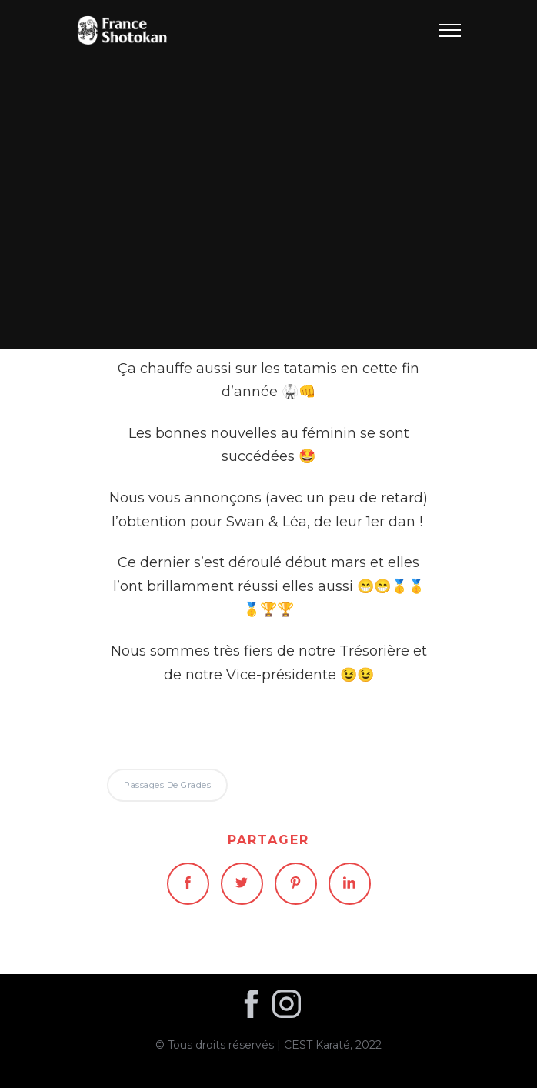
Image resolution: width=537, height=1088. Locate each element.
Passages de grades (268, 174)
